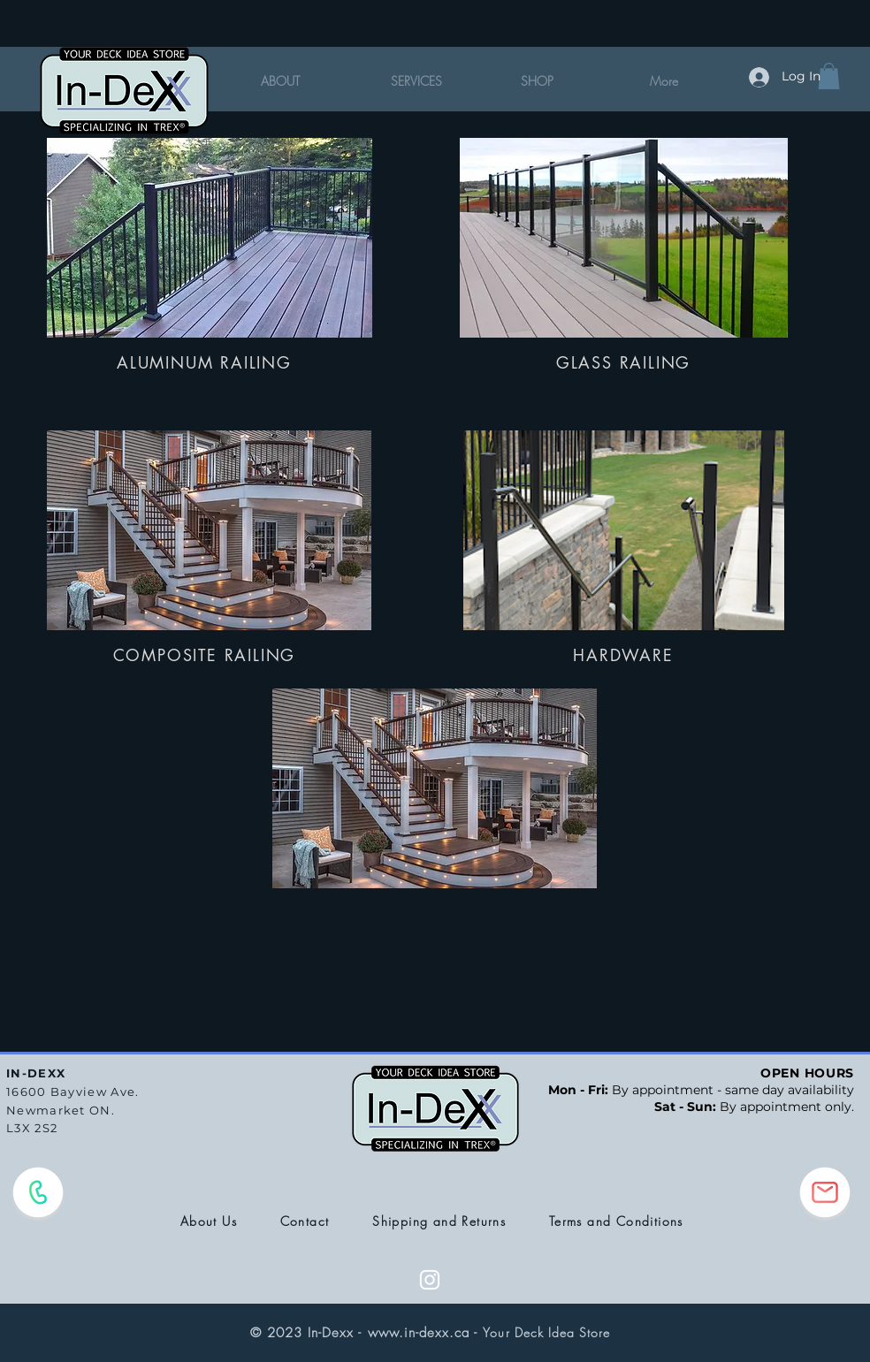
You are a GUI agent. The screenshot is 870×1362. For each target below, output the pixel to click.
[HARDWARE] (623, 655)
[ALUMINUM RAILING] (204, 362)
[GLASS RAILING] (623, 362)
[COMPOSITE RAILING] (204, 655)
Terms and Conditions (618, 1221)
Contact (305, 1221)
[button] (829, 76)
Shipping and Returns (439, 1221)
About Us (230, 1221)
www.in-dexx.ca (419, 1333)
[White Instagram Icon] (429, 1280)
